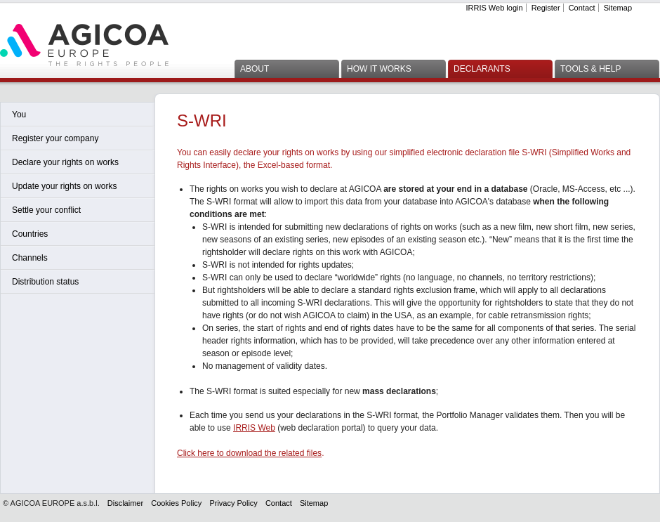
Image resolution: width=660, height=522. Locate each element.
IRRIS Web (254, 428)
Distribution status (45, 282)
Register (546, 8)
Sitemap (618, 8)
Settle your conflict (46, 210)
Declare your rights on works (65, 162)
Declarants (482, 69)
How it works (379, 69)
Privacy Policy (233, 503)
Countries (30, 234)
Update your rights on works (64, 186)
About (254, 69)
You (19, 114)
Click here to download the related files (249, 453)
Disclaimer (125, 503)
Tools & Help (590, 69)
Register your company (55, 138)
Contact (582, 8)
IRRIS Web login (494, 8)
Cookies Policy (176, 503)
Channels (30, 258)
